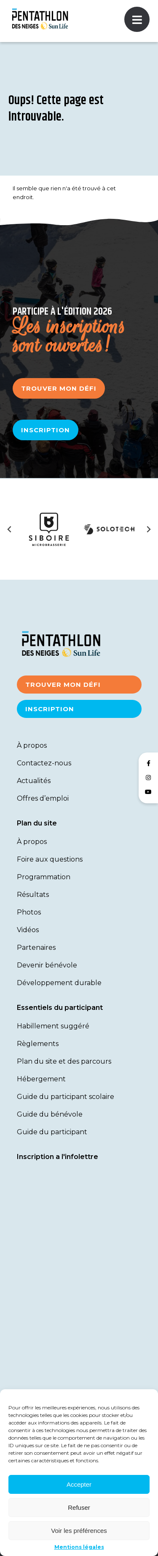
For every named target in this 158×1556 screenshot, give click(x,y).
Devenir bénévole (47, 965)
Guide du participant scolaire (65, 1097)
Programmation (43, 877)
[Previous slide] (9, 529)
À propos (32, 745)
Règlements (38, 1044)
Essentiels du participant (60, 1008)
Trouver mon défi (58, 388)
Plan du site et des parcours (64, 1061)
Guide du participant (52, 1132)
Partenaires (36, 947)
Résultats (33, 895)
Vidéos (28, 930)
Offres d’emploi (43, 798)
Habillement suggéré (53, 1026)
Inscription (45, 430)
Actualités (34, 781)
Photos (29, 912)
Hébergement (41, 1079)
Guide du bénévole (50, 1114)
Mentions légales (79, 1547)
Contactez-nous (44, 763)
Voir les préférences (79, 1530)
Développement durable (59, 983)
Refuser (79, 1507)
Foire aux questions (50, 859)
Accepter (79, 1484)
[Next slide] (148, 529)
